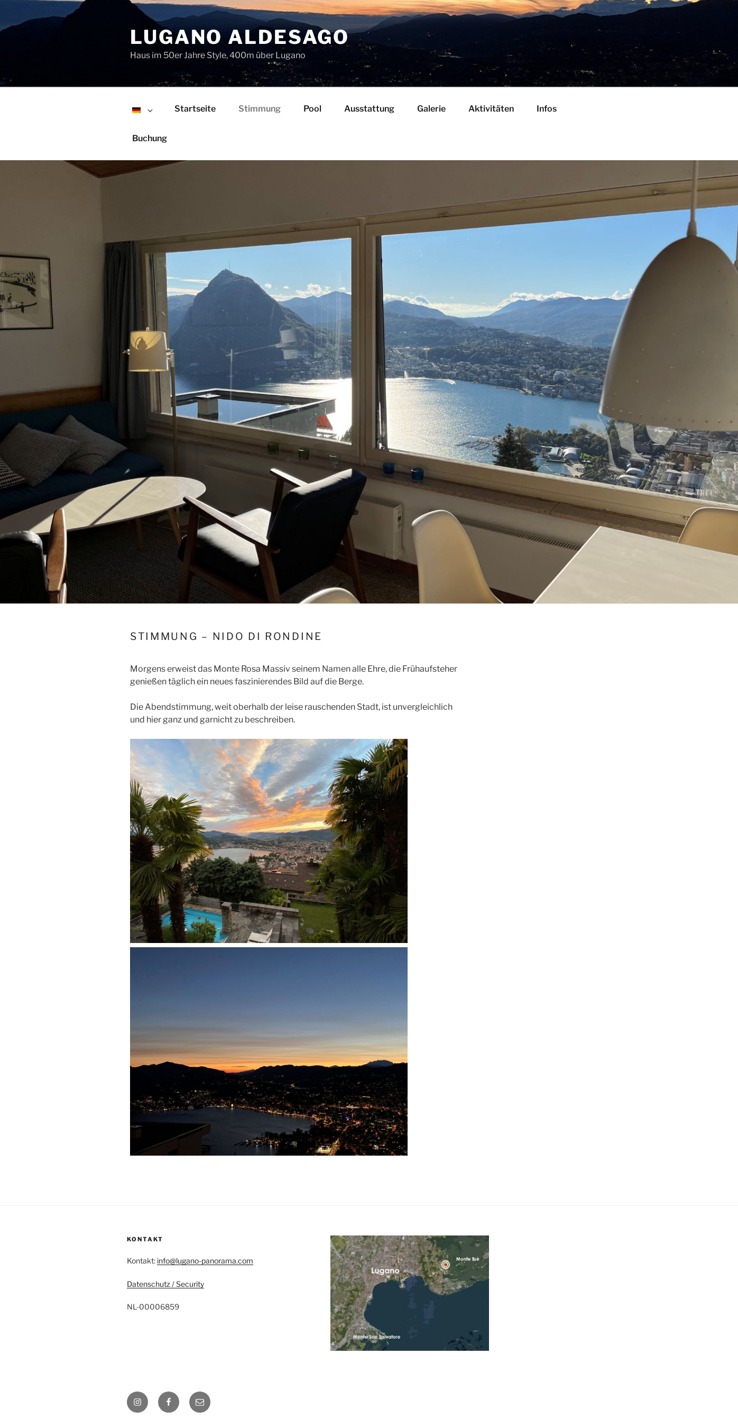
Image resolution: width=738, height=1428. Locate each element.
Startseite (195, 109)
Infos (547, 109)
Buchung (149, 138)
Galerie (431, 109)
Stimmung (259, 109)
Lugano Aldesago (239, 37)
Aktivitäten (491, 109)
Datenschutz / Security (165, 1283)
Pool (312, 109)
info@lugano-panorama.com (205, 1260)
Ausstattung (369, 109)
